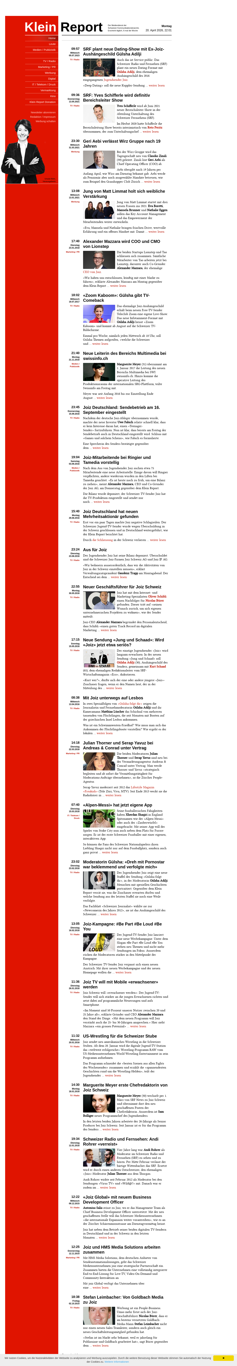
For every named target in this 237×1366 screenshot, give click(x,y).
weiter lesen (157, 85)
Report (81, 27)
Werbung (75, 152)
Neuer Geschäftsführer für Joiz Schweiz (122, 587)
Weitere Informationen (117, 1361)
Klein (40, 27)
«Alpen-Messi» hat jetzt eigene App (117, 805)
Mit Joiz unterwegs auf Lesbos (113, 698)
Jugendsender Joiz (116, 79)
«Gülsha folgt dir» (130, 703)
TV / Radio (75, 60)
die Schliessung (102, 540)
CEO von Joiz (92, 272)
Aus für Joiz (95, 549)
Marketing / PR (73, 252)
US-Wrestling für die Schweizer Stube (120, 1036)
